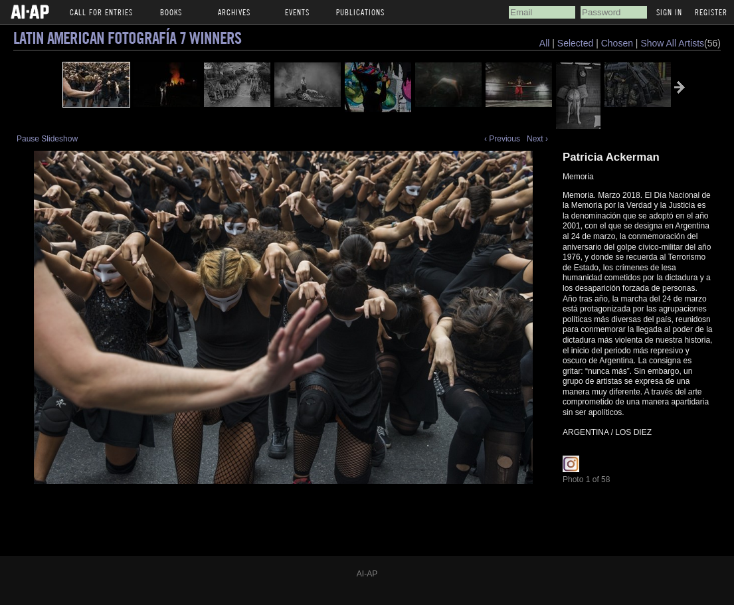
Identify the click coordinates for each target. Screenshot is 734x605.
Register (711, 12)
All (544, 43)
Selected (576, 43)
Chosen (618, 43)
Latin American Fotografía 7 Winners (127, 37)
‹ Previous (502, 138)
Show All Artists (672, 43)
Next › (537, 138)
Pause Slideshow (47, 138)
